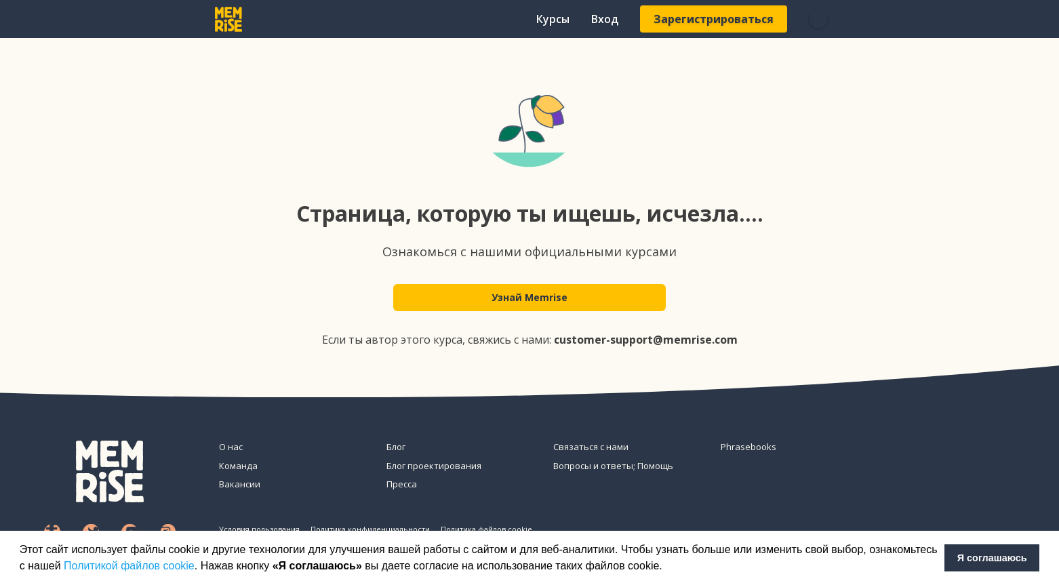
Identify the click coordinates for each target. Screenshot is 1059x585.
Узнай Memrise (529, 299)
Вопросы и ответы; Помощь (613, 466)
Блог (395, 447)
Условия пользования (259, 529)
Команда (238, 466)
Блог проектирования (433, 466)
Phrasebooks (748, 447)
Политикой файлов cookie (129, 565)
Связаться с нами (590, 447)
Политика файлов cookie (486, 529)
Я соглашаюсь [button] (992, 557)
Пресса (401, 484)
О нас (231, 447)
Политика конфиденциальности (370, 529)
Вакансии (239, 484)
